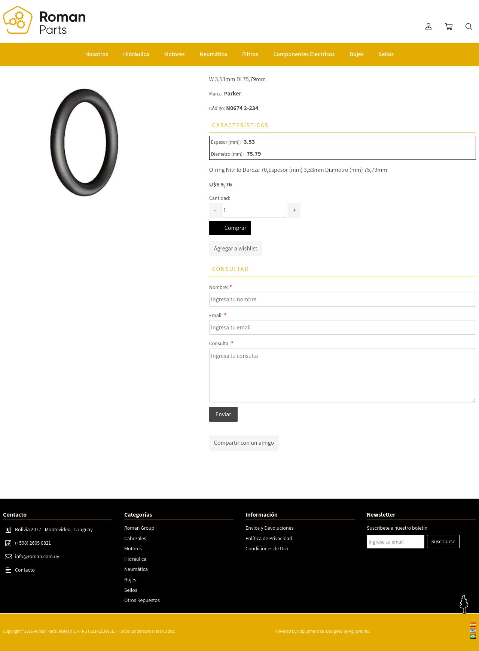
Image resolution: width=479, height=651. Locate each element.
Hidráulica (135, 559)
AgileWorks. (359, 631)
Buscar (469, 26)
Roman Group (139, 527)
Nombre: (218, 287)
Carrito (449, 26)
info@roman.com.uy (37, 556)
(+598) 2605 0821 (33, 542)
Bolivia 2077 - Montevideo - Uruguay (54, 529)
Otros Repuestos (142, 600)
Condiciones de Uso (266, 548)
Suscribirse (443, 541)
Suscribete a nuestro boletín (397, 527)
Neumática (136, 569)
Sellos (130, 590)
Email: (216, 315)
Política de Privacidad (268, 538)
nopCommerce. (311, 631)
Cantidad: (219, 198)
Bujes (130, 579)
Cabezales (135, 538)
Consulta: (219, 343)
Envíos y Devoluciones (269, 527)
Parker (232, 93)
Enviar (223, 414)
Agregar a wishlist (235, 248)
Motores (133, 548)
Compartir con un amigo (244, 443)
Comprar (235, 228)
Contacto (25, 569)
